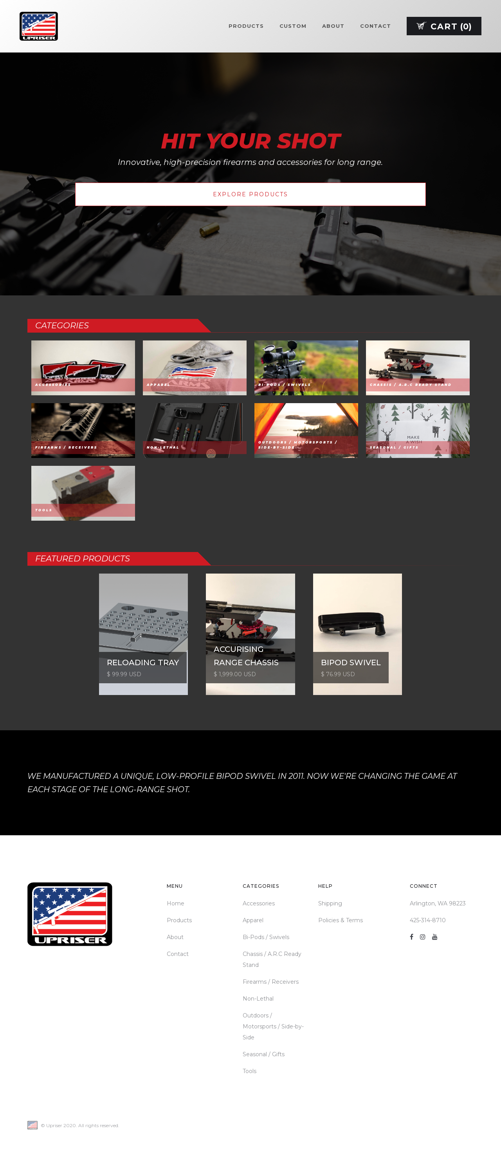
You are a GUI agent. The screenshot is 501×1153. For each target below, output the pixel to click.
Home (175, 903)
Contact (375, 26)
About (333, 26)
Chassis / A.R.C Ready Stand (272, 959)
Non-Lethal (258, 998)
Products (246, 26)
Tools (249, 1071)
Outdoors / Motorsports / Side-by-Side (273, 1026)
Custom (292, 26)
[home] (39, 26)
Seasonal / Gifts (264, 1054)
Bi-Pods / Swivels (266, 937)
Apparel (253, 920)
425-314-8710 (428, 920)
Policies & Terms (340, 920)
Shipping (330, 903)
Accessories (259, 903)
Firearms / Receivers (271, 981)
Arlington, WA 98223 (438, 903)
